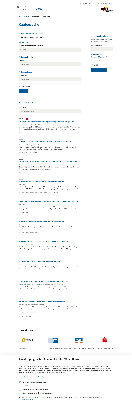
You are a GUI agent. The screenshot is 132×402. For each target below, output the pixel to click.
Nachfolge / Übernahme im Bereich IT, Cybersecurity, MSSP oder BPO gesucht (46, 121)
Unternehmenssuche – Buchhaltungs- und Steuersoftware (39, 261)
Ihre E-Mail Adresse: (98, 45)
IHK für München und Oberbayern (32, 37)
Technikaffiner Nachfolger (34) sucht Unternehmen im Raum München (43, 281)
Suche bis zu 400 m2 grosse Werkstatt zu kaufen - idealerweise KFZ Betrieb (45, 141)
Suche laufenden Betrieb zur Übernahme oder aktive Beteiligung (41, 221)
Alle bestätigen (41, 377)
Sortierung (23, 108)
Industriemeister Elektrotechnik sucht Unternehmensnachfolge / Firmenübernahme (48, 201)
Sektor (21, 60)
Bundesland (23, 75)
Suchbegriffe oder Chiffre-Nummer (31, 46)
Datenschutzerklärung (26, 399)
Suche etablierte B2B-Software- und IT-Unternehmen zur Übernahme (43, 241)
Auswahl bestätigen (25, 377)
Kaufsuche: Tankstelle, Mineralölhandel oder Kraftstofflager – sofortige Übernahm (48, 161)
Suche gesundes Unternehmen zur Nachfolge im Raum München (41, 181)
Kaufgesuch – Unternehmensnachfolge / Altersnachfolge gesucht (42, 301)
